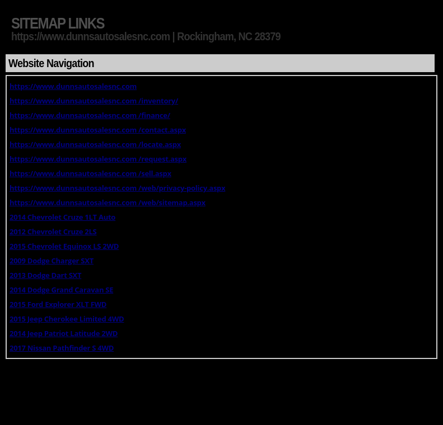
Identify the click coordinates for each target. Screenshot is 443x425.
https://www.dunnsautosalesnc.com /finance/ (90, 115)
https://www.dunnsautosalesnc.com (73, 86)
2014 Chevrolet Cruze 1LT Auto (62, 217)
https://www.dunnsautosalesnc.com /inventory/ (94, 101)
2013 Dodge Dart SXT (45, 275)
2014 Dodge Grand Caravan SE (61, 290)
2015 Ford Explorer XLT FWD (58, 304)
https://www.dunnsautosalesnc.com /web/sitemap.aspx (108, 202)
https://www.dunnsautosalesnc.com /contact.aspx (98, 130)
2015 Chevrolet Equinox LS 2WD (64, 246)
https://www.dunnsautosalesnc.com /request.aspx (98, 159)
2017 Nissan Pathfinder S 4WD (62, 348)
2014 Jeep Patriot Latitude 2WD (64, 333)
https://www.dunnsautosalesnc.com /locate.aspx (95, 144)
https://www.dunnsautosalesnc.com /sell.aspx (90, 173)
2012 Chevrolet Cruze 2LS (53, 231)
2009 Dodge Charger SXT (52, 261)
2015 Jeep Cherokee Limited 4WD (67, 319)
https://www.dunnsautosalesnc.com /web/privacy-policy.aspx (117, 188)
